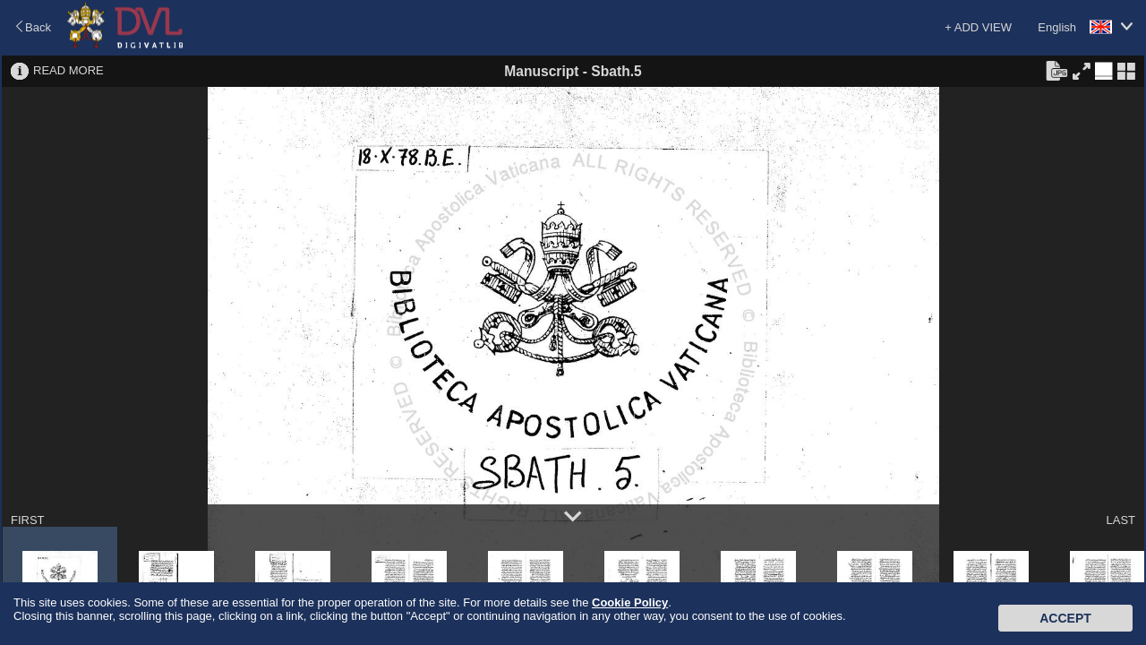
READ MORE (68, 70)
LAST (1120, 520)
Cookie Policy (630, 602)
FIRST (28, 520)
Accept (1065, 618)
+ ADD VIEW (978, 27)
